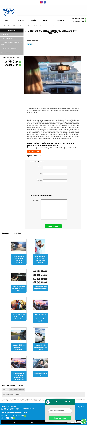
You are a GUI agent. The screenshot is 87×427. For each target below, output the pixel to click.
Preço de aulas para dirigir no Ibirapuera (40, 287)
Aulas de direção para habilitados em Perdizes (40, 347)
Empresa (20, 20)
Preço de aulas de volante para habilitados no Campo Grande (18, 376)
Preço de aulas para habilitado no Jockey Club (18, 289)
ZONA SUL (21, 390)
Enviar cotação (53, 226)
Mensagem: (50, 209)
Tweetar (29, 44)
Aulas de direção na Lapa (40, 374)
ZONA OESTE (13, 390)
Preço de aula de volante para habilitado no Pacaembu (18, 259)
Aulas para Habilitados (7, 38)
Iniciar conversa (60, 418)
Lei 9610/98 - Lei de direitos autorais (38, 400)
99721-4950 (79, 19)
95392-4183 (79, 21)
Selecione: (5, 390)
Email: (53, 174)
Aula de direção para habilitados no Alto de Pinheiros (18, 317)
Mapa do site (81, 406)
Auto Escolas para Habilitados (9, 48)
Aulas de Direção (5, 34)
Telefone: (52, 180)
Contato (60, 20)
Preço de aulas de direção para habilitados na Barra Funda (40, 318)
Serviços (46, 20)
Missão (33, 20)
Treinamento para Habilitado (8, 53)
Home (7, 20)
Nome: (52, 167)
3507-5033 (8, 416)
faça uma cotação (34, 151)
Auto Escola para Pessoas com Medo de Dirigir (11, 43)
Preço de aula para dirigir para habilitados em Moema (40, 259)
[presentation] (41, 188)
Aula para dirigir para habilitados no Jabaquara (18, 347)
